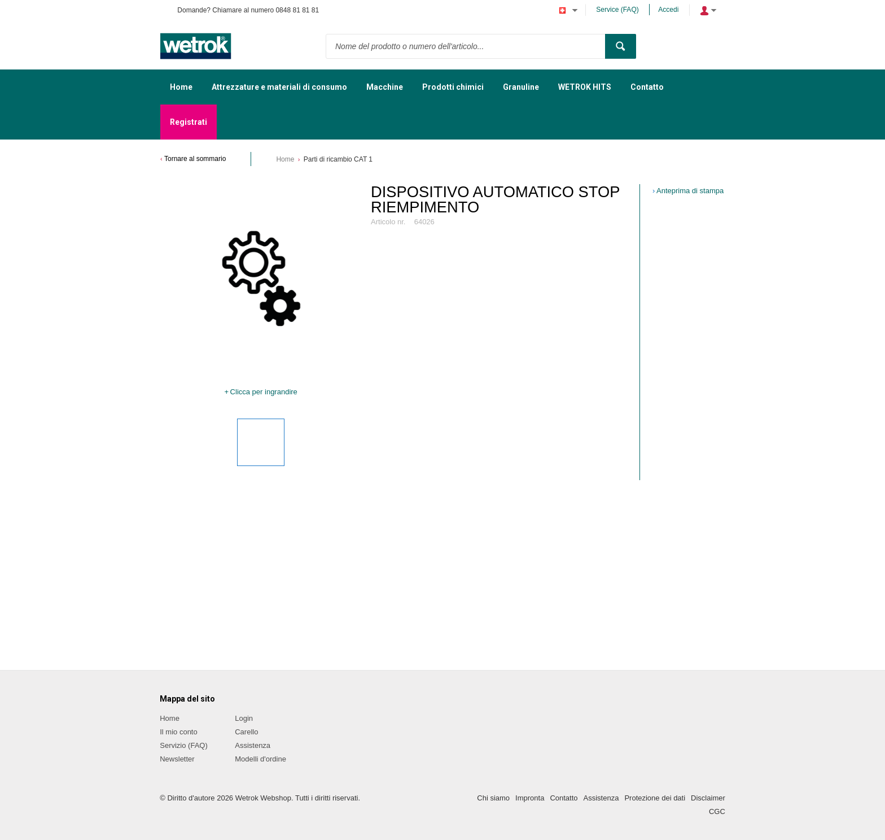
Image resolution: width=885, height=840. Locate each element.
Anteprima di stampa (690, 190)
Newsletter (177, 759)
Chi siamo (493, 798)
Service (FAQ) (617, 10)
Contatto (563, 798)
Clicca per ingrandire (263, 392)
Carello (246, 732)
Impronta (529, 798)
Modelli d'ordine (260, 759)
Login (244, 718)
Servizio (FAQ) (184, 745)
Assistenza (252, 745)
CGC (717, 811)
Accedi (668, 10)
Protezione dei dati (654, 798)
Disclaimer (708, 798)
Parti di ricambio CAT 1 (338, 159)
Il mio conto (178, 732)
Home (285, 159)
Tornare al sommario (195, 159)
